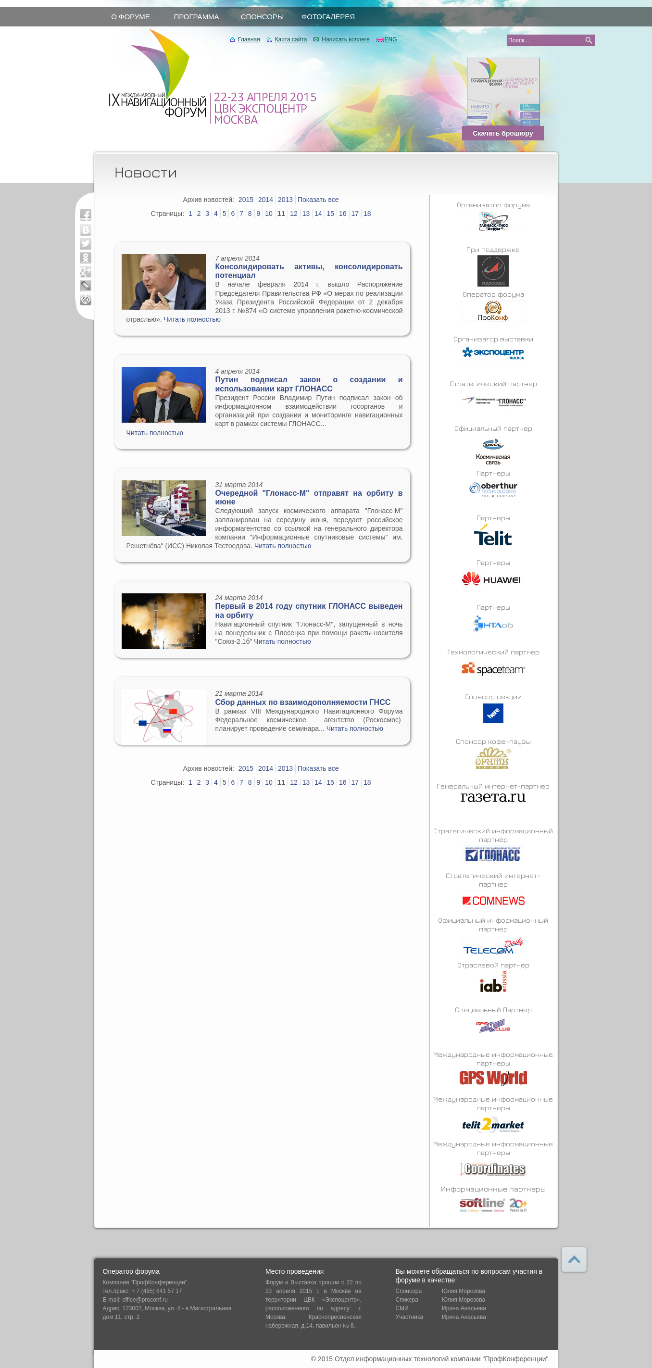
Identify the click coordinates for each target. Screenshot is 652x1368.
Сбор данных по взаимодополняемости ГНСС (303, 702)
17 (355, 213)
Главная (249, 39)
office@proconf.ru (145, 1299)
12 (294, 213)
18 (367, 213)
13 (306, 213)
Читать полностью (192, 319)
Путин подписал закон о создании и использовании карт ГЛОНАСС (309, 384)
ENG (391, 39)
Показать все (318, 199)
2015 (245, 199)
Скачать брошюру (503, 133)
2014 (265, 199)
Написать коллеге (345, 39)
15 (331, 213)
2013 (285, 199)
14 (318, 213)
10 (269, 213)
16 (343, 213)
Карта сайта (291, 39)
